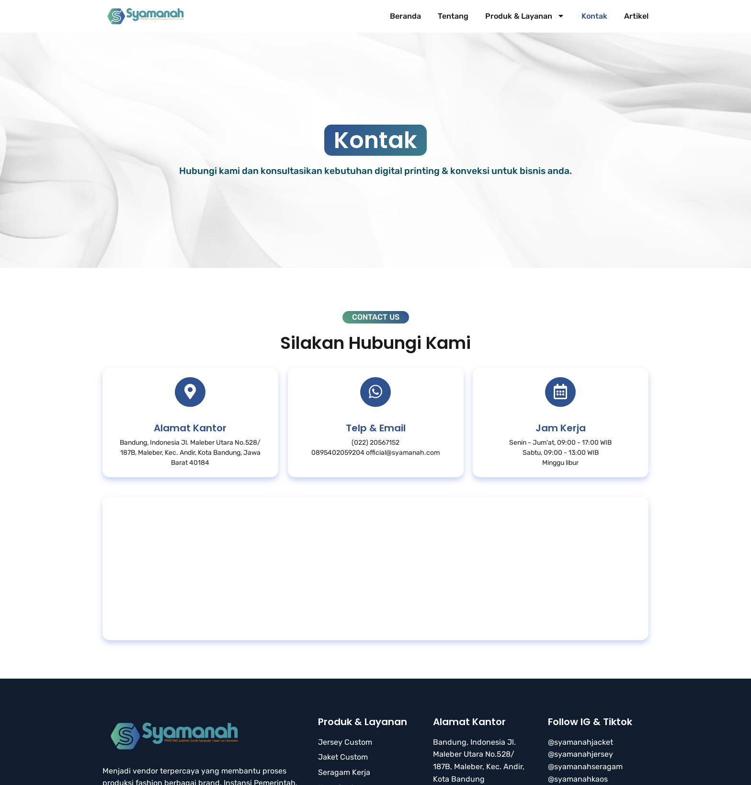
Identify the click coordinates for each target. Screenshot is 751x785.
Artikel (636, 16)
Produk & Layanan (525, 16)
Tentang (453, 16)
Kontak (594, 16)
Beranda (405, 16)
